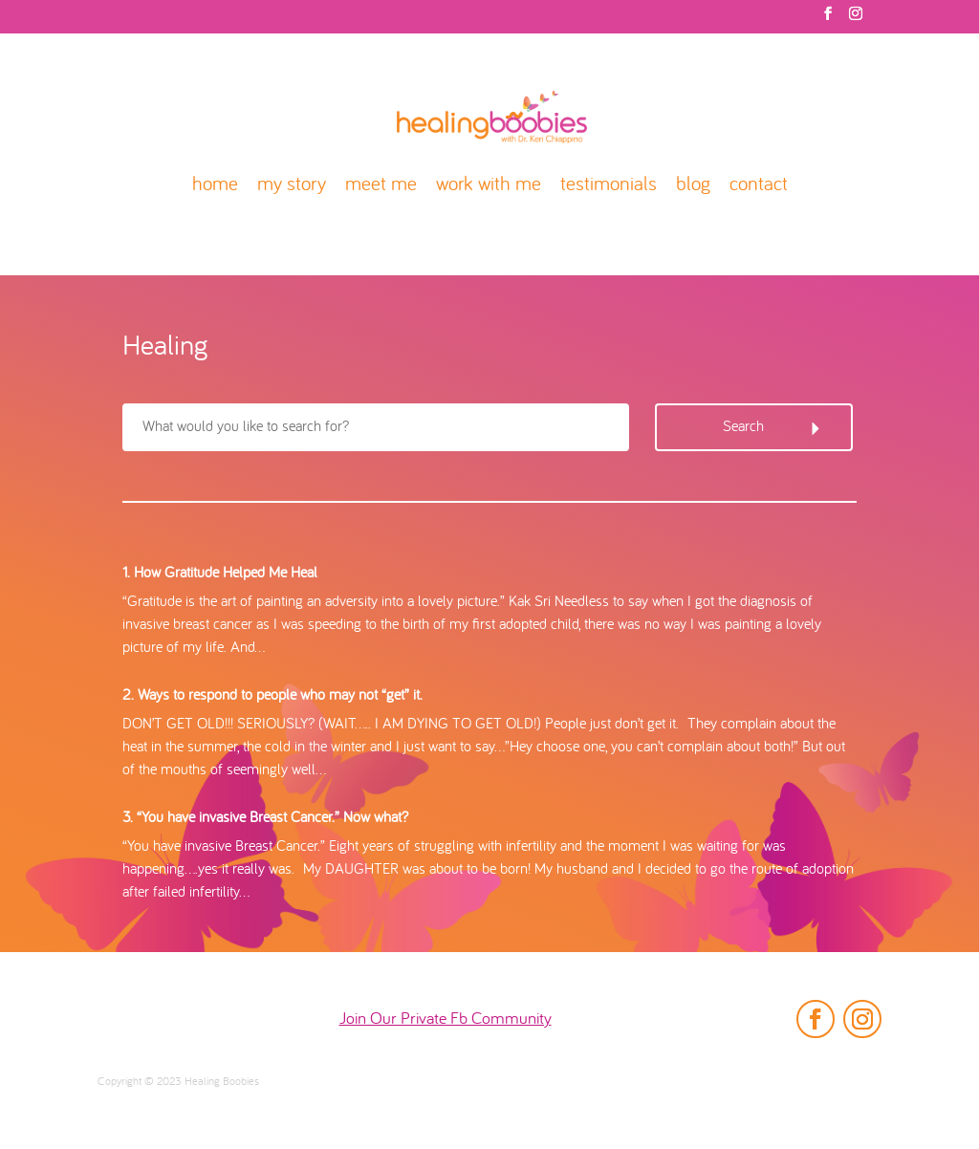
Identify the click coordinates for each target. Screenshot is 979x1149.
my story (291, 186)
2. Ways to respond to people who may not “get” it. (272, 696)
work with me (488, 186)
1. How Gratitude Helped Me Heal (219, 573)
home (215, 186)
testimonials (608, 186)
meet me (381, 186)
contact (758, 186)
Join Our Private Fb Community (445, 1019)
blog (693, 186)
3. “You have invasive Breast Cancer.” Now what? (265, 818)
